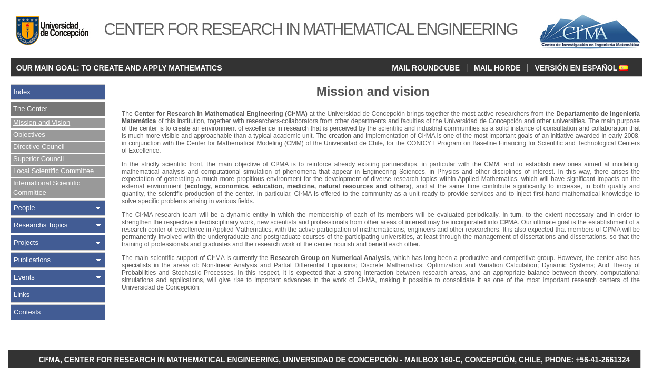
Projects (26, 242)
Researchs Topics (40, 225)
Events (24, 277)
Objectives (29, 134)
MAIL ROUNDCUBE (426, 68)
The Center (30, 109)
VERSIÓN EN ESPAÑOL (581, 68)
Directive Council (39, 147)
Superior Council (38, 159)
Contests (27, 312)
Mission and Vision (41, 122)
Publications (32, 260)
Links (21, 294)
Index (22, 92)
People (24, 208)
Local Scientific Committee (53, 171)
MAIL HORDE (497, 68)
